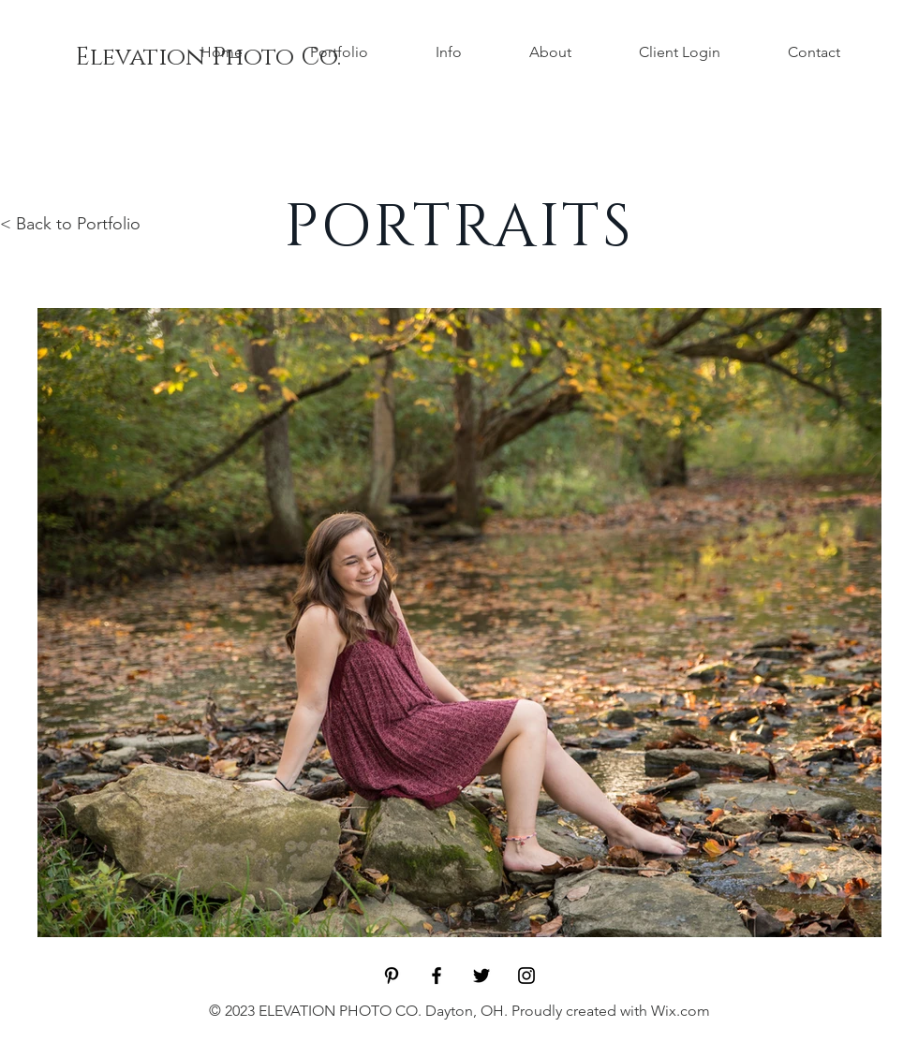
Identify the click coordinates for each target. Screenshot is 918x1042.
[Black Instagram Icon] (526, 975)
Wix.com (680, 1011)
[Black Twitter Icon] (481, 975)
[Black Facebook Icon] (436, 975)
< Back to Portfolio (70, 223)
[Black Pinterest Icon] (391, 975)
